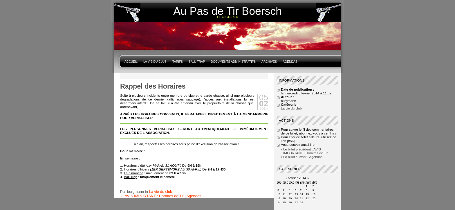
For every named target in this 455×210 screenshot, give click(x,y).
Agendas (290, 61)
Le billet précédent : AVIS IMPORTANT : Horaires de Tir (305, 151)
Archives (269, 61)
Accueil (131, 61)
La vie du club (155, 61)
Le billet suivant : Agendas (302, 157)
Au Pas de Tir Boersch (227, 11)
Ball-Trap (197, 61)
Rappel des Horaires (152, 86)
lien (283, 141)
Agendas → (196, 196)
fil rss (332, 133)
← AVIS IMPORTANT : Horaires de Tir (152, 196)
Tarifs (177, 61)
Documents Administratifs (233, 61)
